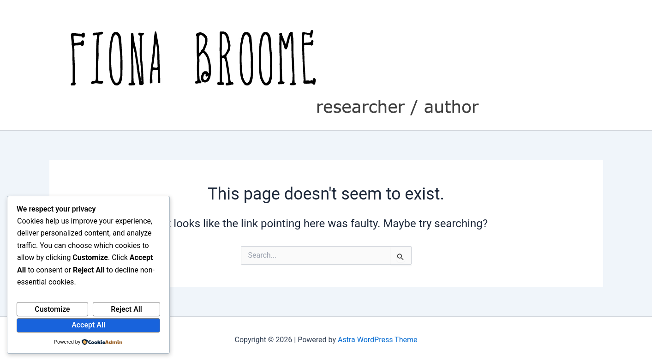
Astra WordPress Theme (377, 339)
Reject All (126, 309)
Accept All (88, 325)
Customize (52, 309)
